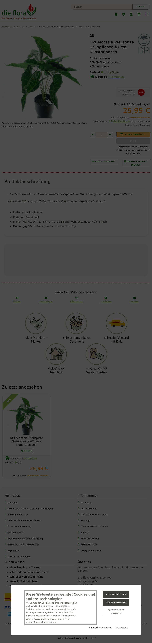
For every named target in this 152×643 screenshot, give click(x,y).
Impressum (121, 627)
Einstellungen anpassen (116, 611)
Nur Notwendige (116, 602)
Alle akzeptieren (116, 594)
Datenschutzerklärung (100, 627)
